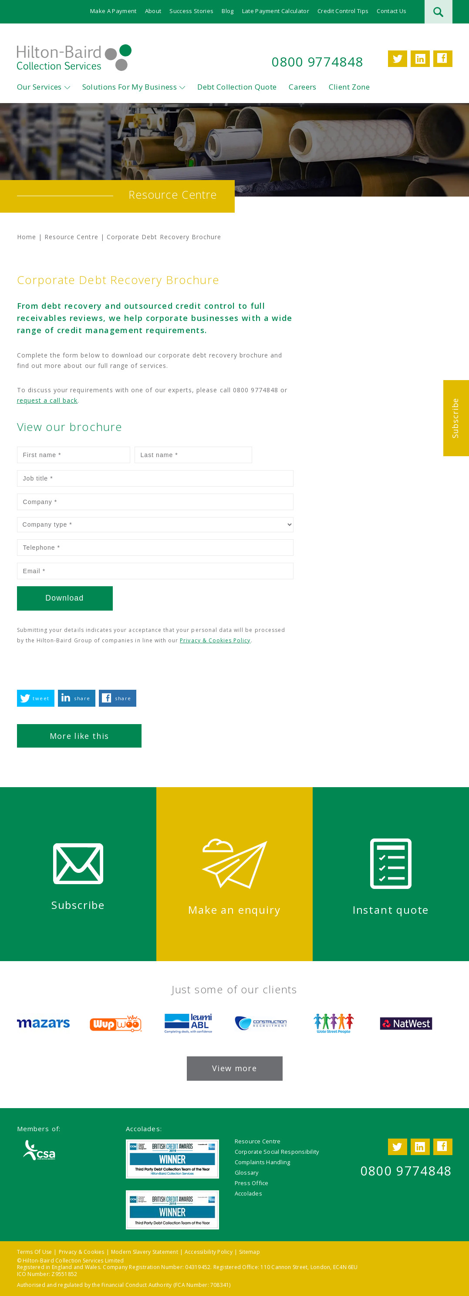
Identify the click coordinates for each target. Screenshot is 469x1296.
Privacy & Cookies (82, 1251)
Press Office (252, 1182)
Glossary (247, 1172)
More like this (79, 736)
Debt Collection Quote (237, 87)
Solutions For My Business (129, 87)
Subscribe (455, 418)
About (153, 11)
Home (26, 237)
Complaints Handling (262, 1162)
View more (234, 1067)
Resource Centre (71, 237)
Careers (302, 87)
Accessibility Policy (209, 1251)
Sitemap (249, 1251)
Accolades (248, 1193)
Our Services (39, 87)
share (82, 698)
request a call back (47, 400)
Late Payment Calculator (275, 11)
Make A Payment (113, 11)
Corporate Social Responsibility (277, 1151)
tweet (41, 698)
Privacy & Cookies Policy (215, 640)
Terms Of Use (34, 1251)
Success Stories (191, 11)
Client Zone (349, 87)
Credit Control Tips (342, 11)
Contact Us (391, 11)
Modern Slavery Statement (144, 1251)
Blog (227, 11)
